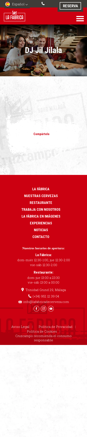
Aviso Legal (20, 327)
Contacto (40, 237)
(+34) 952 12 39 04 (43, 3)
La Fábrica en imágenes (41, 216)
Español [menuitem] (18, 4)
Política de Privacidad (55, 327)
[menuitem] (17, 4)
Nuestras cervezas (41, 196)
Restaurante (41, 202)
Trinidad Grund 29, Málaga (45, 290)
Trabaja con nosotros (40, 209)
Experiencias (41, 223)
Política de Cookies (42, 331)
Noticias (41, 230)
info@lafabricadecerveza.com (46, 302)
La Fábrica (40, 189)
